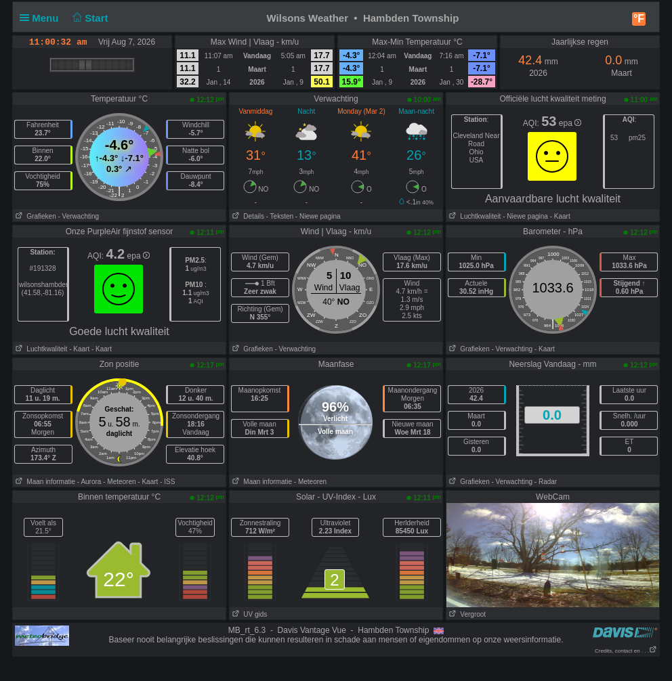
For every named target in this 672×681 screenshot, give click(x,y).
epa (570, 123)
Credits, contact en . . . (626, 651)
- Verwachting (78, 216)
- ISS (167, 481)
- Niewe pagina (318, 216)
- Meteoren (119, 481)
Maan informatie (44, 481)
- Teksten (279, 216)
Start (89, 18)
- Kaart (559, 216)
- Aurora (89, 481)
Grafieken (34, 216)
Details (247, 216)
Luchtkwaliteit (473, 216)
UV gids (248, 614)
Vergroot (466, 614)
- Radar (545, 481)
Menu (42, 18)
